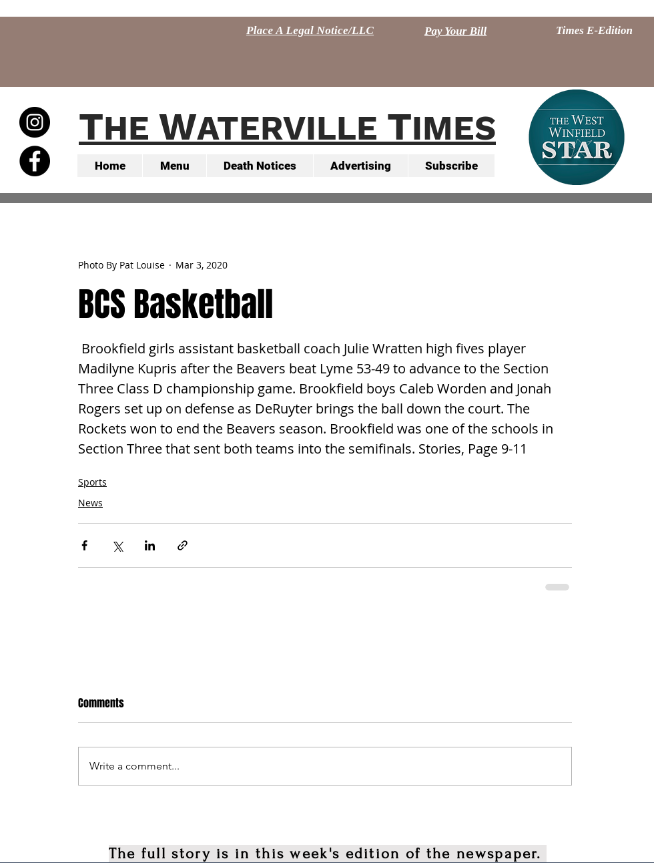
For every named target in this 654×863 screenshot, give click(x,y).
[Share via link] (182, 545)
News (90, 502)
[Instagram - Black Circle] (34, 122)
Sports (92, 482)
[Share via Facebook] (84, 545)
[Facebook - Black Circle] (34, 161)
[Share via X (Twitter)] (117, 545)
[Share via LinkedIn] (149, 545)
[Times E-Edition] (594, 30)
